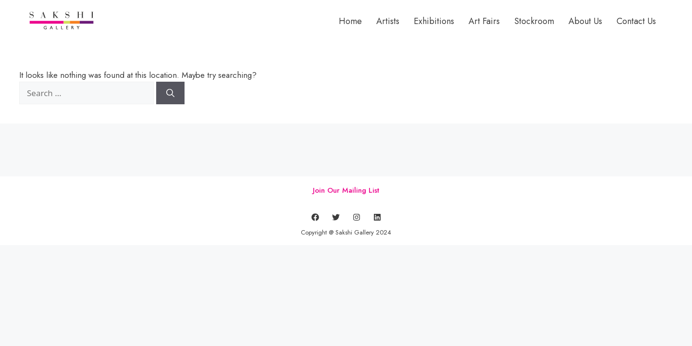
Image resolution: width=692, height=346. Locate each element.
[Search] (170, 93)
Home (350, 21)
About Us (585, 21)
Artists (387, 21)
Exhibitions (434, 21)
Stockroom (534, 21)
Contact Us (636, 21)
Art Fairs (484, 21)
